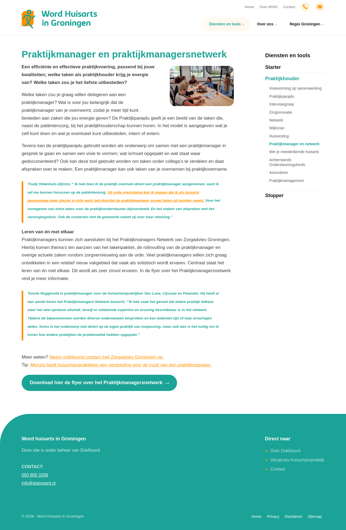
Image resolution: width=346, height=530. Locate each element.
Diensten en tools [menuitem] (225, 24)
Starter (273, 67)
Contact (289, 7)
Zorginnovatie (280, 112)
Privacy (273, 516)
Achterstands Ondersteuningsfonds (287, 162)
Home (249, 7)
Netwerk (276, 120)
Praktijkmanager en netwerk (294, 144)
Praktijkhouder (282, 78)
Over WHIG (269, 7)
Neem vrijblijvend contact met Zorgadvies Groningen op (106, 357)
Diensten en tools (287, 55)
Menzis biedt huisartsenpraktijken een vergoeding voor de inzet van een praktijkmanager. (120, 364)
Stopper (274, 195)
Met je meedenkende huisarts (294, 152)
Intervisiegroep (281, 104)
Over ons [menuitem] (265, 24)
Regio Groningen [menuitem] (305, 24)
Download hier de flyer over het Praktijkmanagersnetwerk (99, 382)
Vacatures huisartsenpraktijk (297, 460)
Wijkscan (276, 128)
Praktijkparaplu (281, 96)
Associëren (278, 172)
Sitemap (315, 516)
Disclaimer (293, 516)
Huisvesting (279, 136)
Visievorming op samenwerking (295, 88)
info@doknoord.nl (39, 483)
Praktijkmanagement (286, 180)
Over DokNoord (285, 450)
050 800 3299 (35, 475)
